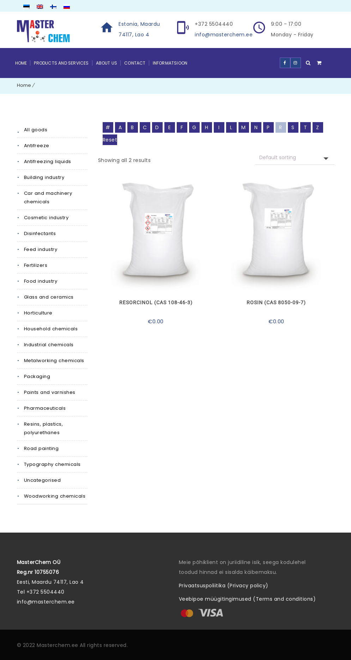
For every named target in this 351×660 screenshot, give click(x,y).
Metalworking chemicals (54, 360)
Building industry (44, 177)
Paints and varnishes (49, 392)
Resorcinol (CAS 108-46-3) (156, 302)
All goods (35, 129)
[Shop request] (294, 157)
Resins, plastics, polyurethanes (43, 428)
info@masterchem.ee (224, 34)
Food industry (40, 281)
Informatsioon (170, 63)
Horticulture (38, 313)
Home (21, 63)
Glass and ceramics (48, 297)
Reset (110, 139)
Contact (134, 63)
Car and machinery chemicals (48, 197)
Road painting (41, 448)
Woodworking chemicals (54, 496)
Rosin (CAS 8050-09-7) (276, 302)
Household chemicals (51, 328)
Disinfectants (40, 233)
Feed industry (40, 249)
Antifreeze (36, 145)
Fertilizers (36, 265)
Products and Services (61, 63)
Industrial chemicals (48, 344)
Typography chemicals (52, 464)
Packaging (37, 376)
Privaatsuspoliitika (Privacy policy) (223, 585)
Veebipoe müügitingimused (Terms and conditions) (247, 598)
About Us (106, 63)
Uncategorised (42, 480)
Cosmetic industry (46, 217)
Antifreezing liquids (47, 161)
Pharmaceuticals (45, 408)
